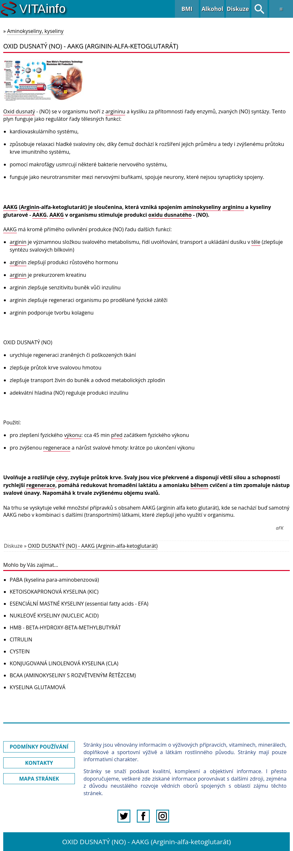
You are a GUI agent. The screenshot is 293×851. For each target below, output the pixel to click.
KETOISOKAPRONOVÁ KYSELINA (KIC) (54, 591)
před (116, 435)
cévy (61, 477)
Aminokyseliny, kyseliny (35, 31)
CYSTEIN (20, 651)
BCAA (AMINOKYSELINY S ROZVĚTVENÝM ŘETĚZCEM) (73, 675)
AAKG (10, 207)
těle (255, 241)
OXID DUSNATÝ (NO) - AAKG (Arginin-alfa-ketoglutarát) (92, 545)
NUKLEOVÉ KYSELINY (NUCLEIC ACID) (54, 615)
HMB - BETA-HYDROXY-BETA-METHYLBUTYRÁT (65, 627)
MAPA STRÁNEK (39, 778)
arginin (18, 241)
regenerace (56, 447)
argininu (116, 111)
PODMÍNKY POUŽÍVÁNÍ (39, 746)
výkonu (73, 435)
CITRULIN (21, 639)
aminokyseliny (202, 207)
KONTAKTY (39, 762)
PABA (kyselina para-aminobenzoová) (54, 579)
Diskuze (238, 9)
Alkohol (212, 9)
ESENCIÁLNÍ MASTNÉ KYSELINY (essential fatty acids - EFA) (79, 603)
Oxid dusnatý (19, 111)
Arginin (30, 207)
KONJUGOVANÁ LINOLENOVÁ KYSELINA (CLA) (64, 663)
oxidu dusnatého (170, 214)
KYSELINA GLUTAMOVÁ (38, 687)
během (199, 485)
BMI (186, 9)
